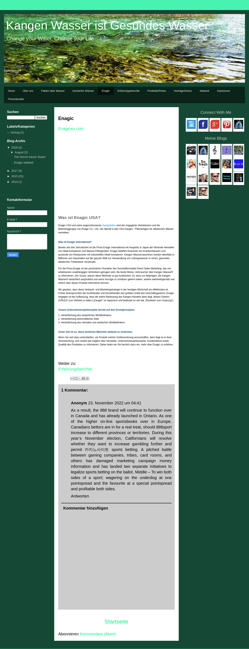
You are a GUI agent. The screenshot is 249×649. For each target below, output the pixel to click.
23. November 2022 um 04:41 (114, 403)
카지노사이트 (97, 449)
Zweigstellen (109, 225)
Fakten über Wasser (53, 90)
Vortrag (15, 132)
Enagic (106, 90)
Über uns (28, 90)
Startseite (116, 621)
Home (11, 90)
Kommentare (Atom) (98, 634)
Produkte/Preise (156, 90)
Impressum (223, 90)
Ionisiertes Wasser (83, 90)
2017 (14, 170)
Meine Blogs (216, 138)
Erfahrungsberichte (128, 90)
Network (204, 90)
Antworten (80, 496)
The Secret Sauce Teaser (30, 157)
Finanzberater (16, 99)
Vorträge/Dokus (183, 90)
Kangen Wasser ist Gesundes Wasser (107, 25)
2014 (14, 181)
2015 (14, 176)
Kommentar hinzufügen (85, 508)
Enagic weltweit (24, 162)
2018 (14, 147)
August (19, 152)
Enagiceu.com (71, 128)
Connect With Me (215, 112)
